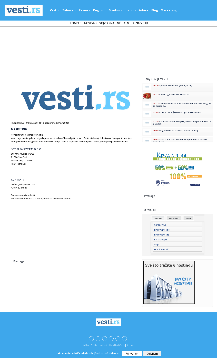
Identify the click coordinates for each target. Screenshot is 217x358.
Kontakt (130, 345)
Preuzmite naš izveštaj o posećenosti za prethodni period (41, 198)
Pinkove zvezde (161, 234)
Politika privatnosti (99, 345)
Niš (119, 23)
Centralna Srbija (136, 23)
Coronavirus (160, 224)
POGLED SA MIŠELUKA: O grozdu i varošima (180, 112)
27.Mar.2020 (31, 122)
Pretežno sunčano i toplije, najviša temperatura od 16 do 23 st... (182, 122)
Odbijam (152, 353)
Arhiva (144, 10)
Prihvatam (132, 353)
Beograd (75, 23)
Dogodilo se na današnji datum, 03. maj (178, 130)
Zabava (67, 10)
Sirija (156, 244)
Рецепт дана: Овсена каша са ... (175, 94)
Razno (83, 10)
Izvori (129, 10)
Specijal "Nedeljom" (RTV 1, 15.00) (175, 85)
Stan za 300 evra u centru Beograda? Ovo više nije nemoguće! (180, 140)
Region (98, 10)
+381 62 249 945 (19, 187)
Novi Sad (90, 23)
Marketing (168, 10)
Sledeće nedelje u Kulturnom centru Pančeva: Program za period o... (182, 104)
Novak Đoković (161, 249)
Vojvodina (106, 23)
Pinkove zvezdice (162, 229)
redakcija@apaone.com (23, 184)
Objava (20, 122)
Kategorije (174, 218)
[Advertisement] (108, 52)
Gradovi (114, 10)
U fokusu (158, 218)
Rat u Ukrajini (160, 239)
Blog (154, 10)
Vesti (53, 10)
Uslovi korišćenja (117, 345)
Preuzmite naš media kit (23, 195)
